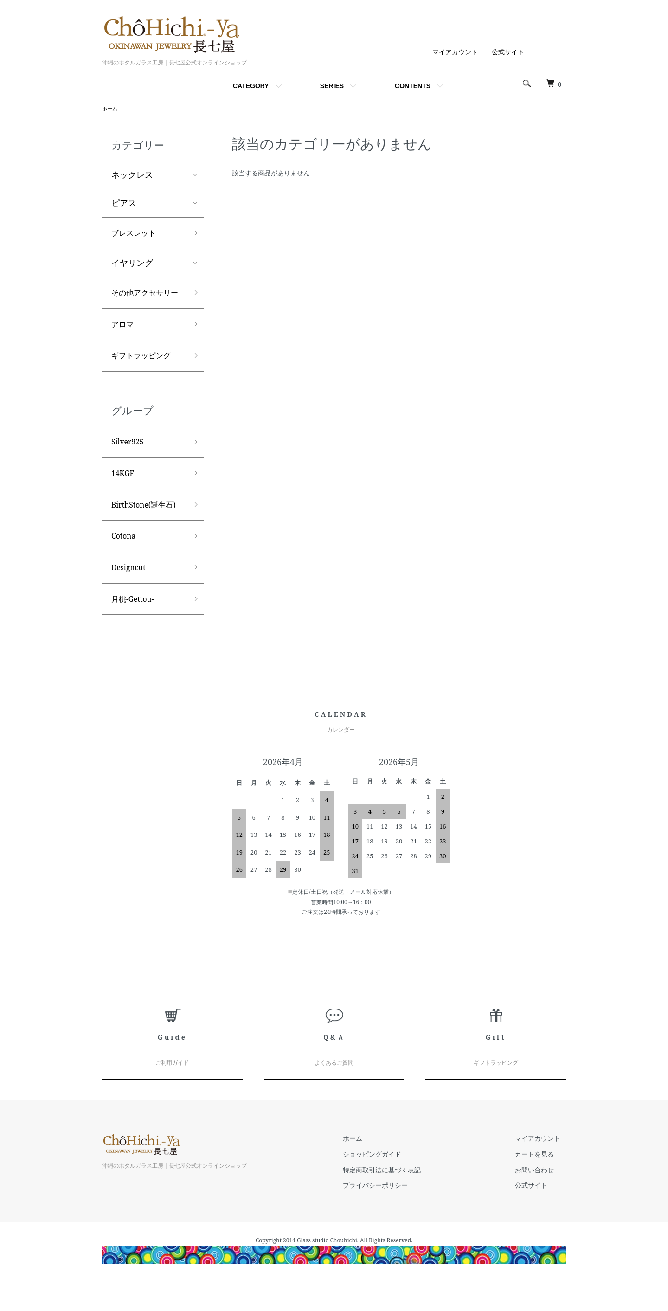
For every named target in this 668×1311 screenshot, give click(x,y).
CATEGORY (251, 86)
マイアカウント (455, 51)
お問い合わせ (539, 1202)
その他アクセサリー (144, 303)
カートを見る (539, 1187)
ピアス (123, 204)
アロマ (123, 343)
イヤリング (132, 265)
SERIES (332, 86)
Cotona (125, 564)
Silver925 (129, 465)
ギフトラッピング (144, 377)
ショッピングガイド (388, 1187)
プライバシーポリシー (391, 1218)
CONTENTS (412, 86)
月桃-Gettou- (135, 631)
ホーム (110, 109)
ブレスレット (136, 234)
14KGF (124, 498)
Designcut (131, 598)
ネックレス (132, 175)
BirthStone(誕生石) (148, 531)
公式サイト (508, 51)
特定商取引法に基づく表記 (398, 1202)
